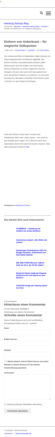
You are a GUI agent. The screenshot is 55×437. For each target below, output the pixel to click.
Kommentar (9, 373)
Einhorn (27, 205)
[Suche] (40, 13)
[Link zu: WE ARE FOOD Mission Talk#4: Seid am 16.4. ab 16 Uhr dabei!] (27, 264)
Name (7, 328)
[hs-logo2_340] (23, 13)
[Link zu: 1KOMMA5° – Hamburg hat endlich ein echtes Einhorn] (27, 229)
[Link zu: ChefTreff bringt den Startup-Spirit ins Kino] (27, 286)
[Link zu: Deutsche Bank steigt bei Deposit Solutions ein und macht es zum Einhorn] (27, 275)
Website (7, 350)
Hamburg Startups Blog (16, 23)
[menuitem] (40, 13)
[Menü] (47, 13)
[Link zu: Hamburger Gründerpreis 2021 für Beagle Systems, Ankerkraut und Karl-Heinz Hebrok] (27, 252)
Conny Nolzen (44, 50)
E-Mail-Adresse (11, 339)
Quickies (32, 50)
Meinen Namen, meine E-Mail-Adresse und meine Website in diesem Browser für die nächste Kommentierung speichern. (26, 364)
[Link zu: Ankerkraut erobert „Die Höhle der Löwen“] (27, 241)
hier (27, 147)
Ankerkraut (19, 205)
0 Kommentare (20, 50)
